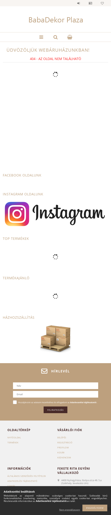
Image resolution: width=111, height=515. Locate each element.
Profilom (63, 447)
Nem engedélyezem (69, 509)
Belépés (78, 3)
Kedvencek (102, 3)
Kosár (61, 452)
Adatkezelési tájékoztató (22, 481)
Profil (90, 3)
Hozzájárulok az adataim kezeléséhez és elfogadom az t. (57, 402)
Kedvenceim (64, 457)
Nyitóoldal (14, 437)
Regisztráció (64, 442)
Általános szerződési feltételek (26, 476)
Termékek (12, 442)
